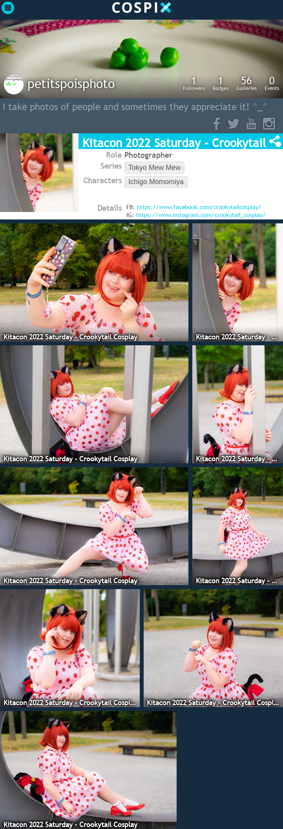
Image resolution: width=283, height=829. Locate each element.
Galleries (246, 83)
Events (272, 83)
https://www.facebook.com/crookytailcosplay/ (199, 207)
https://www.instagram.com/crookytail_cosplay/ (201, 215)
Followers (194, 83)
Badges (220, 83)
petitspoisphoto (71, 83)
